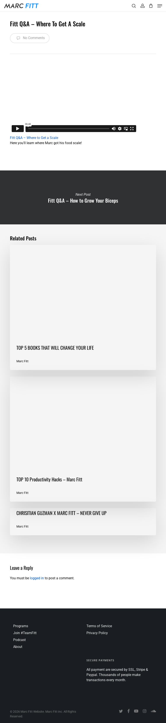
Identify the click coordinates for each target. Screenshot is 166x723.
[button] (159, 6)
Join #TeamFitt (25, 633)
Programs (20, 626)
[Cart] (151, 6)
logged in (37, 578)
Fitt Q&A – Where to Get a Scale (34, 138)
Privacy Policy (97, 633)
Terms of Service (99, 626)
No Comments (30, 38)
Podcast (19, 640)
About (17, 647)
